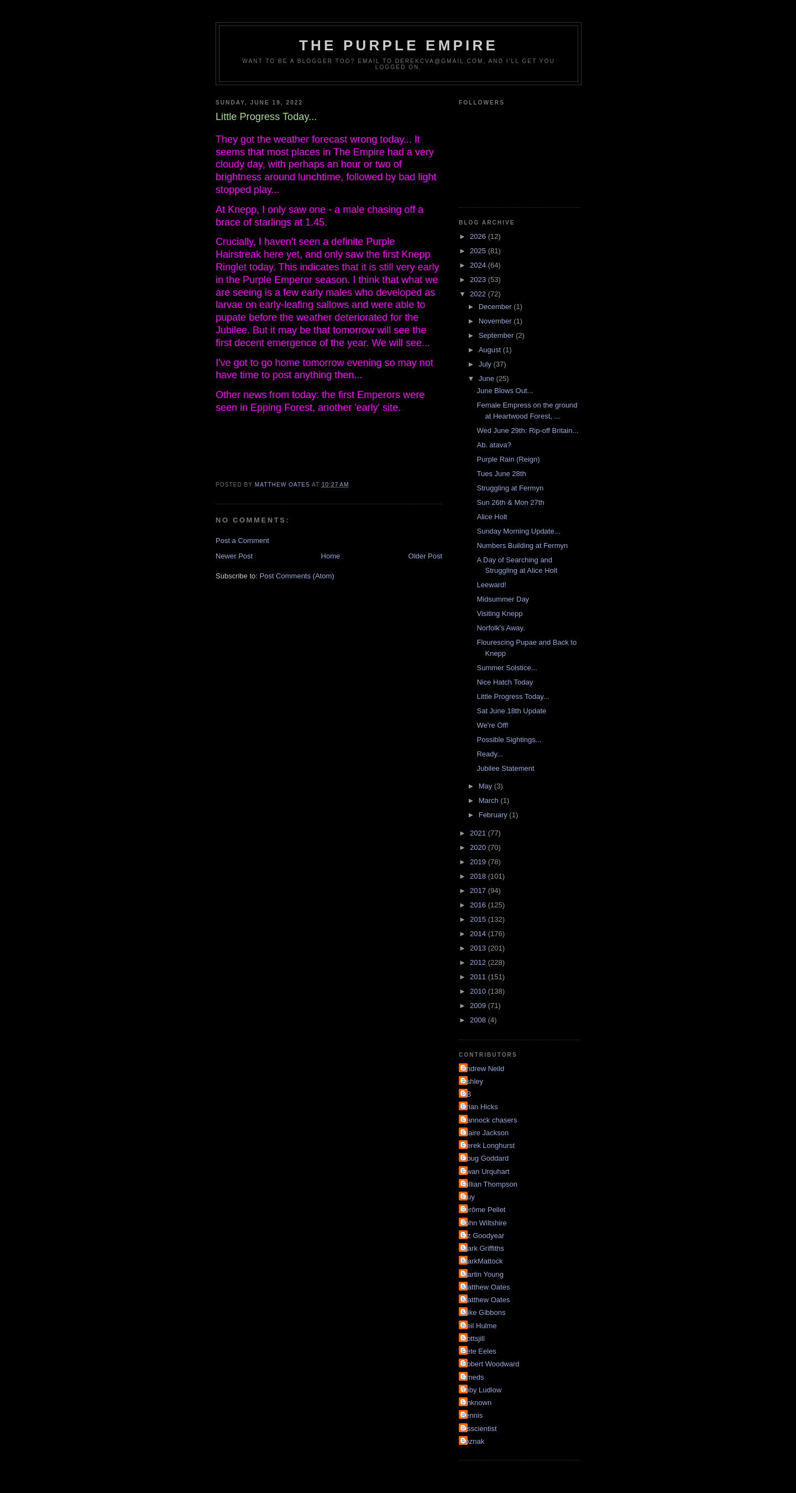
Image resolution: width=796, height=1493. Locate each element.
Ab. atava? (493, 445)
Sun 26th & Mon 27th (510, 502)
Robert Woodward (491, 1364)
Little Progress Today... (512, 696)
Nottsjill (473, 1338)
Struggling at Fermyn (509, 488)
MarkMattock (482, 1261)
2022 (479, 294)
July (486, 364)
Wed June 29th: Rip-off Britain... (527, 430)
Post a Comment (242, 540)
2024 (479, 265)
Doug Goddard (485, 1158)
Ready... (489, 754)
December (496, 306)
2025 (479, 251)
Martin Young (483, 1274)
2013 (479, 948)
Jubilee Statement (505, 768)
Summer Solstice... (506, 668)
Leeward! (491, 585)
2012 (479, 962)
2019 (479, 862)
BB (466, 1094)
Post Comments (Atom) (297, 576)
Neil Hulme (479, 1326)
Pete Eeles (479, 1351)
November (496, 321)
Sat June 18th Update (511, 711)
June (487, 378)
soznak (473, 1441)
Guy (468, 1197)
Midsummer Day (502, 599)
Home (331, 556)
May (486, 786)
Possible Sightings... (508, 739)
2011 (479, 977)
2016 (479, 905)
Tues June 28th (501, 473)
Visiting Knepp (499, 613)
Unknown (476, 1402)
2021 (479, 833)
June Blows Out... (504, 391)
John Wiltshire (484, 1223)
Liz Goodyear (483, 1235)
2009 (479, 1005)
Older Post (425, 556)
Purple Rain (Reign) (508, 459)
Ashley (472, 1081)
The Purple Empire (398, 45)
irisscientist (479, 1428)
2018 (479, 876)
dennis (472, 1415)
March (490, 800)
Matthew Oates (486, 1287)
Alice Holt (491, 517)
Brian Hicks (480, 1107)
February (494, 815)
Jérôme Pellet (483, 1209)
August (491, 350)
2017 (479, 890)
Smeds (473, 1377)
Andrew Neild (483, 1068)
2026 (479, 236)
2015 (479, 919)
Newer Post (234, 556)
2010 (479, 991)
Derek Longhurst (488, 1145)
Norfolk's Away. (500, 628)
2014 (479, 934)
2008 (479, 1020)
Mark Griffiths (483, 1248)
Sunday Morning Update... (518, 531)
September (497, 335)
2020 (479, 847)
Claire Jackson (485, 1133)
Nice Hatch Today (504, 682)
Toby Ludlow (481, 1390)
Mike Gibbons (483, 1312)
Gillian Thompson (489, 1184)
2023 (479, 279)
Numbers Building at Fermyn (522, 545)
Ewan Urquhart (486, 1171)
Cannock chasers (489, 1120)
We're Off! (492, 725)
